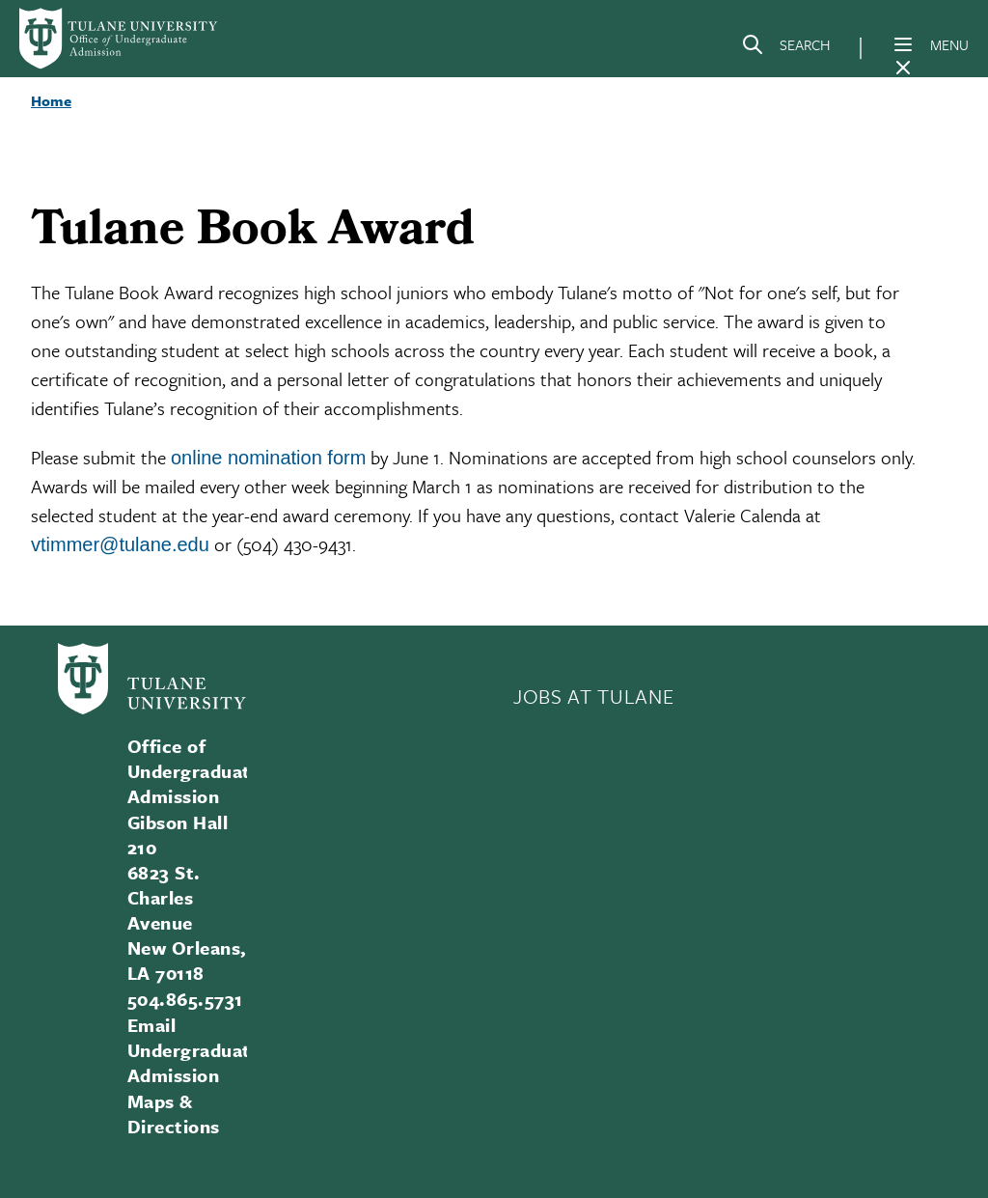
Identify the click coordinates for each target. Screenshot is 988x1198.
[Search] (785, 48)
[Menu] (903, 44)
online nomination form (268, 457)
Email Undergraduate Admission (194, 1050)
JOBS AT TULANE (593, 696)
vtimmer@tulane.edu (120, 544)
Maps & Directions (173, 1113)
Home (51, 100)
